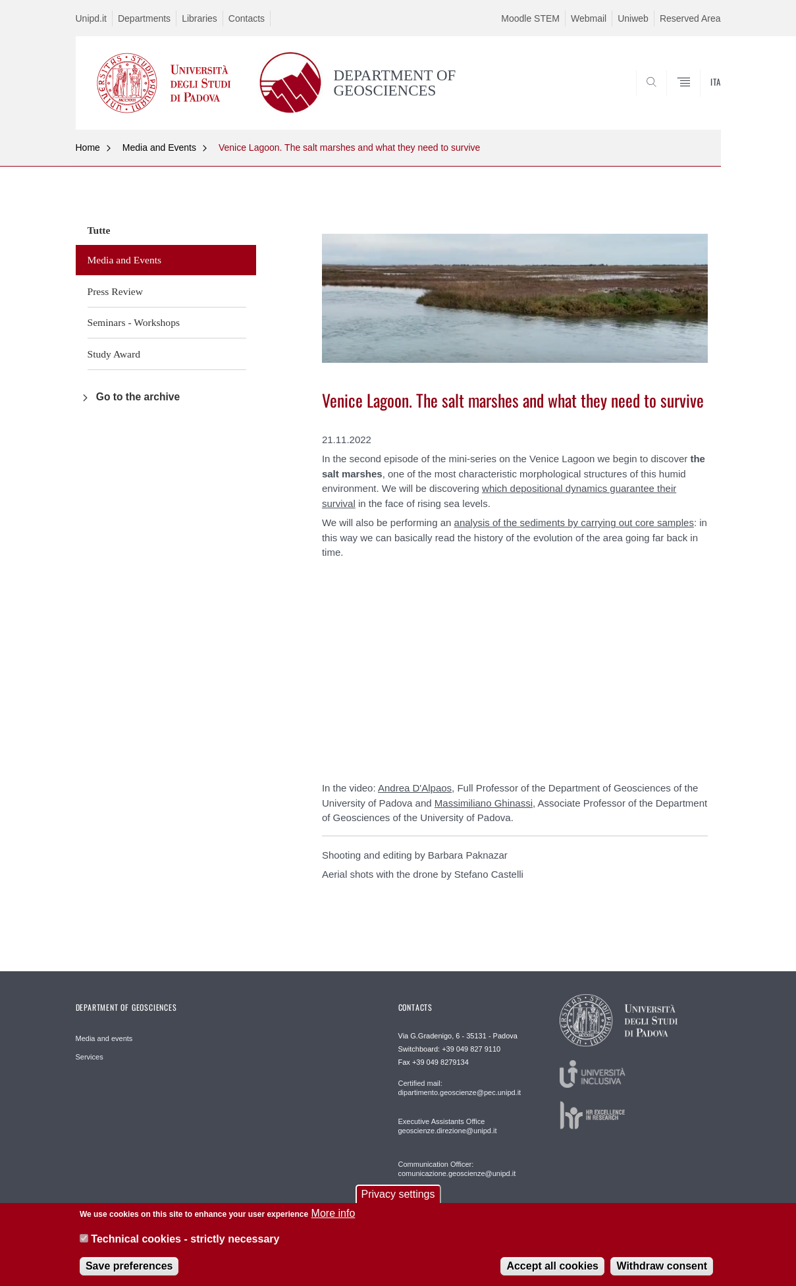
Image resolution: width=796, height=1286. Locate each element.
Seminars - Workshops (134, 322)
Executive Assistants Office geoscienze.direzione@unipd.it (447, 1126)
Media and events (104, 1038)
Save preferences (129, 1266)
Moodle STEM (530, 18)
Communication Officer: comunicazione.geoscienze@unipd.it (457, 1168)
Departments (144, 18)
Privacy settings (398, 1194)
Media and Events (159, 147)
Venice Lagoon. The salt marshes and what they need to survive (349, 147)
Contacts (246, 18)
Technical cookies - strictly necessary (185, 1239)
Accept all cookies (552, 1266)
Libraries (199, 18)
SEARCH (697, 97)
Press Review (115, 291)
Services (89, 1057)
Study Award (114, 354)
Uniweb (633, 18)
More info (333, 1213)
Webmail (588, 18)
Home (88, 147)
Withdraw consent (661, 1266)
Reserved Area (690, 18)
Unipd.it (91, 18)
